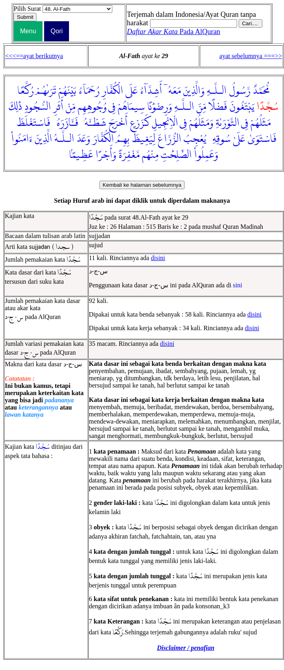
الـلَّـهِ (217, 91)
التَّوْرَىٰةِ (227, 123)
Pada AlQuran (173, 32)
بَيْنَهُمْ (67, 91)
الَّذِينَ (43, 139)
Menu (28, 31)
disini (158, 257)
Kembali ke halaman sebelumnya (142, 185)
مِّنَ (201, 107)
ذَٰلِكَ (15, 107)
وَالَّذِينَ (194, 91)
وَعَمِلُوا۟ (206, 155)
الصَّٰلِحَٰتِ (176, 155)
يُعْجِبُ (195, 139)
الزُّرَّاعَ (169, 139)
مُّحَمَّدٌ (261, 91)
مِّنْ (70, 107)
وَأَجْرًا (105, 155)
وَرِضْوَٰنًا (159, 107)
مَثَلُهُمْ (261, 123)
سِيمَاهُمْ (131, 107)
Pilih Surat (27, 8)
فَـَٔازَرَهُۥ (65, 123)
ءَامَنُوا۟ (21, 139)
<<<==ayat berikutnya (34, 55)
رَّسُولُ (239, 91)
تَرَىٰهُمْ (46, 91)
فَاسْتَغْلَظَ (33, 123)
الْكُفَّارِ (112, 91)
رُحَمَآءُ (89, 91)
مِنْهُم (150, 155)
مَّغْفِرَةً (129, 155)
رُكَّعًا (25, 91)
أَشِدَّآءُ (151, 91)
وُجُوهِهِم (92, 107)
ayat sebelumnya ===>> (250, 55)
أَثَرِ (58, 107)
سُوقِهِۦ (220, 139)
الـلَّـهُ (64, 139)
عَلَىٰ (239, 139)
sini (237, 285)
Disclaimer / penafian (185, 647)
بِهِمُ (122, 139)
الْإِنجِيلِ (165, 123)
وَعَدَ (83, 139)
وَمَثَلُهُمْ (201, 123)
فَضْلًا (218, 107)
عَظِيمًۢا (81, 155)
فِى (112, 107)
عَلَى (132, 91)
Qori (57, 31)
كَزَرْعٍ (140, 123)
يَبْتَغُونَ (241, 107)
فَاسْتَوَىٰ (261, 139)
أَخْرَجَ (118, 123)
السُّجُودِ (37, 107)
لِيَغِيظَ (143, 139)
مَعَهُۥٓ (172, 91)
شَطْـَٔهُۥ (93, 123)
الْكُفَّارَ (103, 139)
